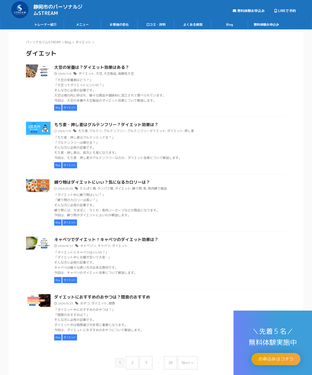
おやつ (109, 304)
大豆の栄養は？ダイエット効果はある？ (114, 67)
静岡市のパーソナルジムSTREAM (57, 9)
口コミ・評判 (156, 24)
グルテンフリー (136, 131)
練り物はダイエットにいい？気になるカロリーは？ (124, 183)
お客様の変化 (119, 24)
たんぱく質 (111, 189)
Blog (229, 24)
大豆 (122, 74)
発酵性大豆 (147, 74)
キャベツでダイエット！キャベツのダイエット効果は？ (128, 240)
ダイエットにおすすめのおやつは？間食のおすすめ (124, 298)
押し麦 (205, 131)
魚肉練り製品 (176, 189)
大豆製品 (132, 74)
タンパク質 (128, 189)
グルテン (119, 131)
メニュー (82, 24)
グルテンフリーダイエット (166, 131)
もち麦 (107, 131)
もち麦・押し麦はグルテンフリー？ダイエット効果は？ (128, 125)
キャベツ (127, 247)
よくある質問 (192, 24)
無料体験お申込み (249, 10)
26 (169, 361)
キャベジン (112, 247)
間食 (134, 304)
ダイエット (110, 74)
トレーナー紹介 (45, 24)
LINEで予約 (285, 10)
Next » (184, 361)
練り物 (157, 189)
